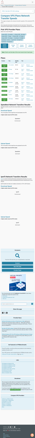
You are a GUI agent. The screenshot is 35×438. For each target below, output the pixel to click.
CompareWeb (13, 46)
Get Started (5, 296)
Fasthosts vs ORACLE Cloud (7, 398)
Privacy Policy (6, 435)
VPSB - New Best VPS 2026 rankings (10, 11)
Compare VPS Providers (9, 5)
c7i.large (10, 69)
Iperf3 (2, 178)
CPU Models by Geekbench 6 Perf (8, 366)
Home (2, 5)
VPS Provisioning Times (6, 371)
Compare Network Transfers (20, 5)
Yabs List (4, 298)
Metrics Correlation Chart (7, 372)
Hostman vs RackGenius (7, 405)
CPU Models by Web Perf (7, 367)
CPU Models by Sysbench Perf (8, 363)
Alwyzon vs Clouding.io (6, 404)
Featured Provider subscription (9, 354)
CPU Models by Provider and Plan (8, 368)
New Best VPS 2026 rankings (8, 328)
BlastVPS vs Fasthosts (6, 402)
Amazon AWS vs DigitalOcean (8, 400)
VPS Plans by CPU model (7, 370)
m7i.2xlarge (11, 73)
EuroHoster (4, 82)
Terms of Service (6, 436)
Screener (17, 263)
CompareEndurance (30, 46)
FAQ (4, 433)
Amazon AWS (4, 66)
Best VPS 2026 (17, 266)
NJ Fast (10, 94)
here (22, 354)
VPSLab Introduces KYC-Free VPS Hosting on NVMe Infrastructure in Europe (17, 334)
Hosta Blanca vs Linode (6, 401)
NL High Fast (11, 86)
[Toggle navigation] (32, 2)
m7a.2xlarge (11, 78)
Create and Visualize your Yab (8, 297)
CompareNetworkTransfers (4, 46)
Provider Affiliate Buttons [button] (15, 389)
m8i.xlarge (11, 98)
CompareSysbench (22, 46)
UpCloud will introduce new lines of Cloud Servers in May (13, 321)
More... (3, 338)
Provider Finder (17, 270)
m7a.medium (11, 64)
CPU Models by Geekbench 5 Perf (8, 364)
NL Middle (11, 82)
